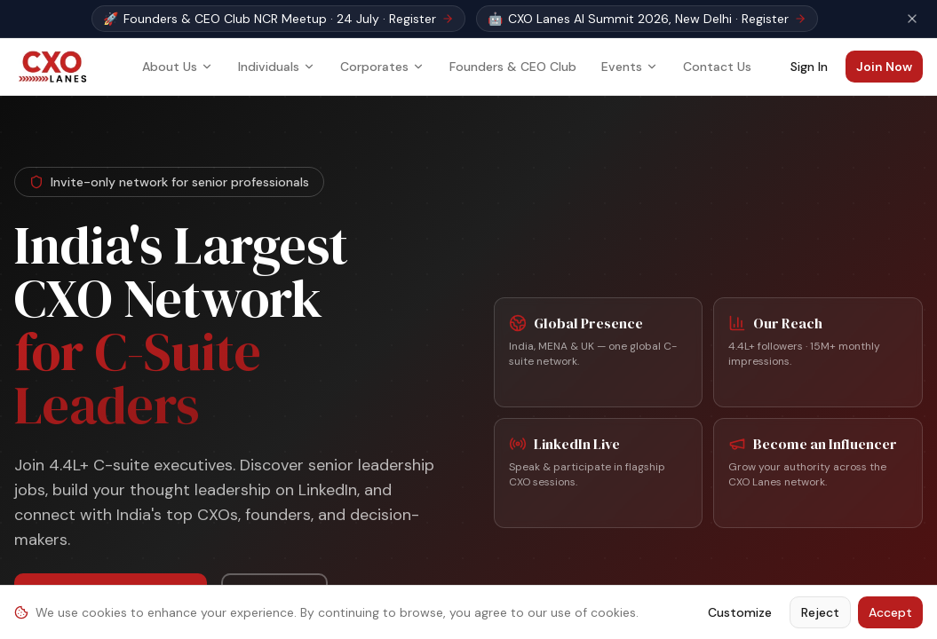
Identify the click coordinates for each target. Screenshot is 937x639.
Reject (820, 612)
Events (629, 67)
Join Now (884, 67)
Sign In (809, 67)
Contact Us (717, 67)
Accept (890, 612)
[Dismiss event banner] (912, 18)
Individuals (276, 67)
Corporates (382, 67)
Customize (740, 612)
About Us (177, 67)
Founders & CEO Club (512, 67)
